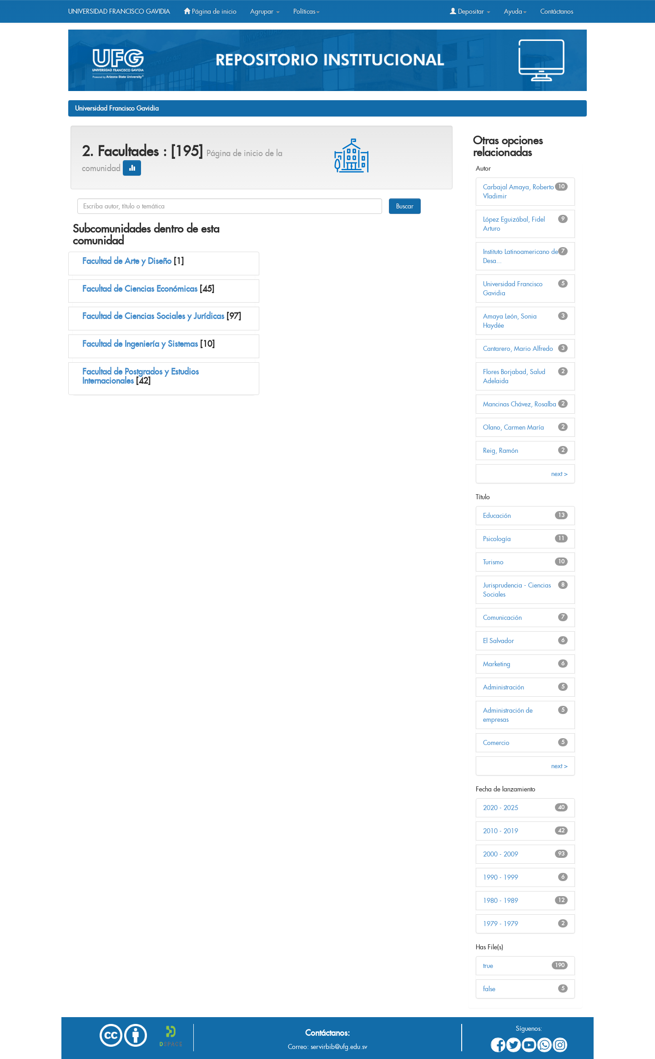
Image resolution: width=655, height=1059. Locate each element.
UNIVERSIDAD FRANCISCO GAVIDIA (119, 11)
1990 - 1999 (500, 877)
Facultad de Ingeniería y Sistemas (140, 344)
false (489, 989)
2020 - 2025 (500, 808)
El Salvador (498, 641)
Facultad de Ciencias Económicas (139, 289)
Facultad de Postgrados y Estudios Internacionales (140, 376)
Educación (497, 516)
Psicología (497, 539)
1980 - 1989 (500, 901)
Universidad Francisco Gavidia (117, 108)
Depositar (470, 11)
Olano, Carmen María (513, 427)
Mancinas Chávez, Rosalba (519, 404)
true (488, 966)
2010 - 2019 (500, 831)
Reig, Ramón (500, 450)
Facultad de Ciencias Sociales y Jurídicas (153, 316)
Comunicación (502, 617)
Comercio (496, 743)
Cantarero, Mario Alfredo (518, 349)
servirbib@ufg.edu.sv (339, 1047)
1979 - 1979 (500, 924)
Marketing (496, 664)
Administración (503, 687)
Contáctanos (556, 11)
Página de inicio (210, 11)
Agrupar (265, 11)
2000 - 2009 (500, 854)
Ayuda (515, 11)
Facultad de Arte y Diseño (126, 261)
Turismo (493, 562)
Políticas (306, 11)
